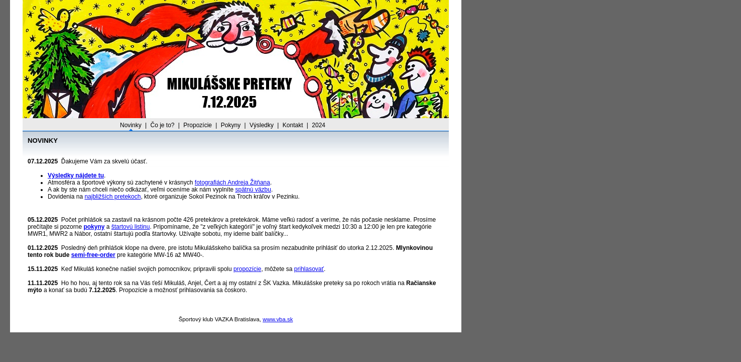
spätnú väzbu (253, 189)
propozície (247, 269)
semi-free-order (93, 254)
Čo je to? (162, 125)
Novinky (131, 125)
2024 (318, 125)
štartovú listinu (130, 226)
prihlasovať (309, 269)
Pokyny (230, 125)
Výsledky (262, 125)
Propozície (197, 125)
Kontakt (293, 125)
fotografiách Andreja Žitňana (232, 182)
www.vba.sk (278, 319)
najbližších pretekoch (112, 196)
